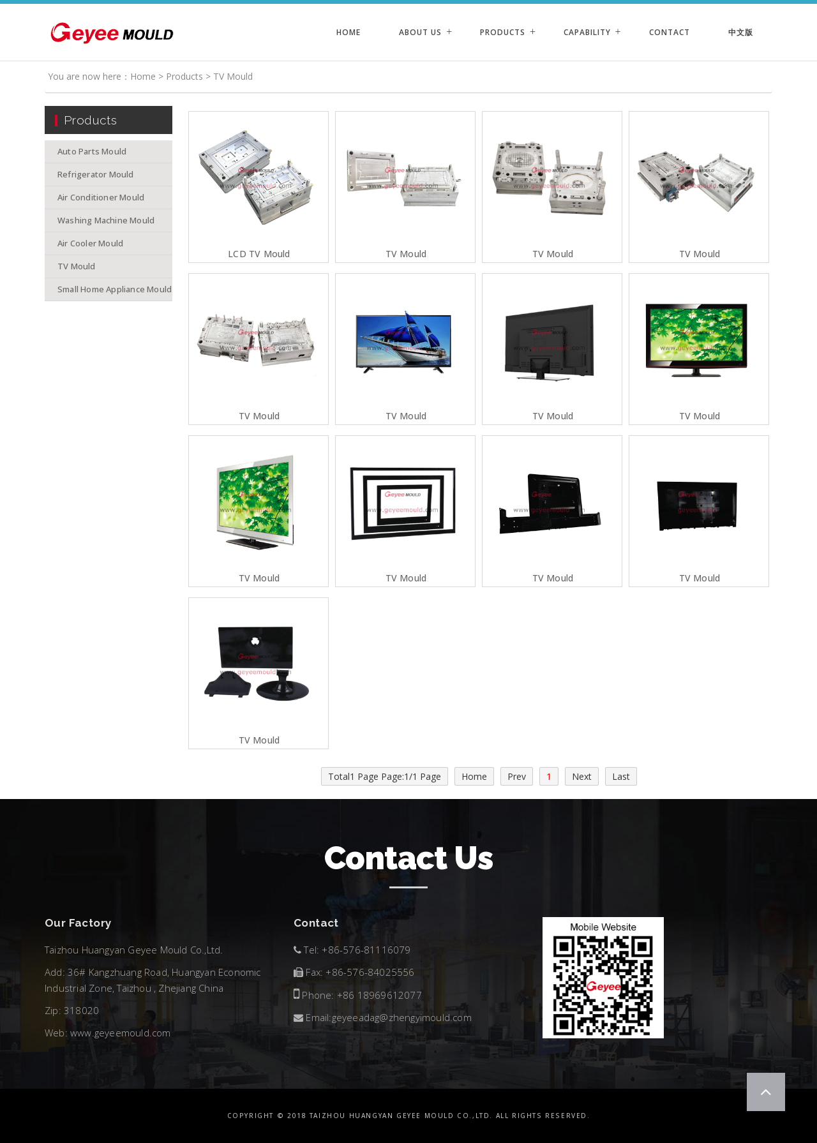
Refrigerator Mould (95, 174)
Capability (587, 32)
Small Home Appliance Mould (114, 289)
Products (502, 32)
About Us (420, 32)
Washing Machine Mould (105, 220)
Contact (669, 32)
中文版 (740, 32)
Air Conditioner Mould (100, 197)
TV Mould (233, 76)
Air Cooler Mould (90, 243)
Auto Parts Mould (91, 151)
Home (348, 32)
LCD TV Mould (259, 254)
